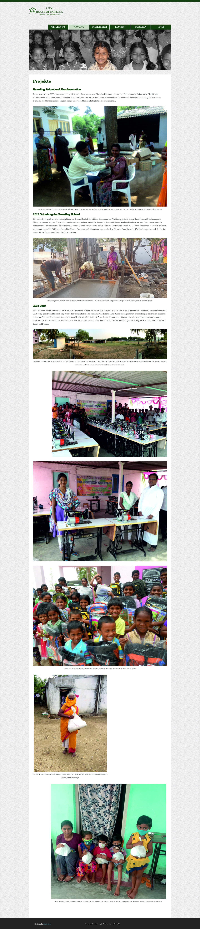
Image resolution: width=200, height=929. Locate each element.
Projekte (79, 27)
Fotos (161, 27)
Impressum (107, 924)
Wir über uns (58, 27)
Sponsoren (140, 27)
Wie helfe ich (99, 27)
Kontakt (120, 27)
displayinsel (47, 924)
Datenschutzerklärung (93, 924)
